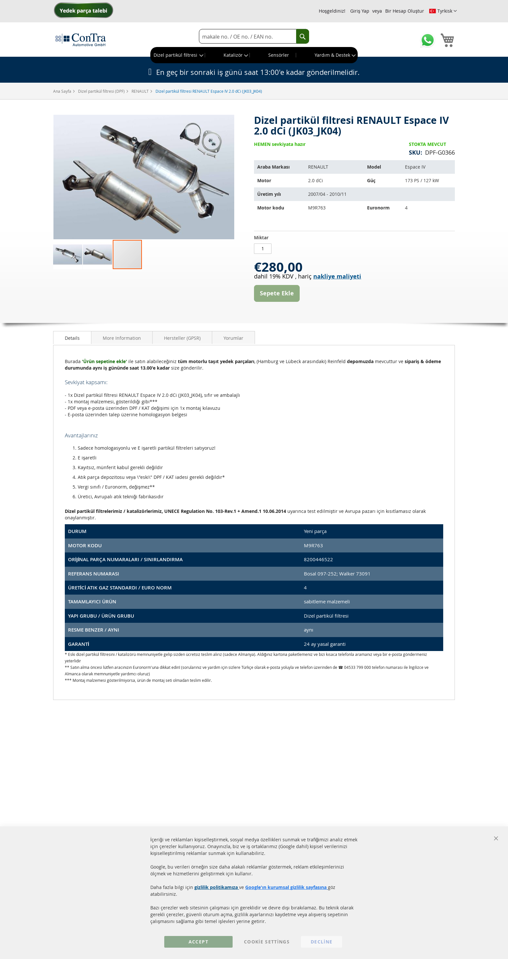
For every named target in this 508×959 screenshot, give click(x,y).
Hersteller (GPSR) (182, 338)
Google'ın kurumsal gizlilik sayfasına (286, 887)
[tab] (72, 337)
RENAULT (141, 91)
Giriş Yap (359, 11)
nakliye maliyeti (337, 276)
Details (72, 338)
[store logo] (80, 39)
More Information (122, 338)
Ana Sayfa (62, 91)
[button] (443, 11)
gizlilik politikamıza (216, 887)
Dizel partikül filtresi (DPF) (102, 91)
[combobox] (254, 36)
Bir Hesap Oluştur (404, 11)
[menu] (254, 55)
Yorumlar (233, 338)
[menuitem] (177, 55)
